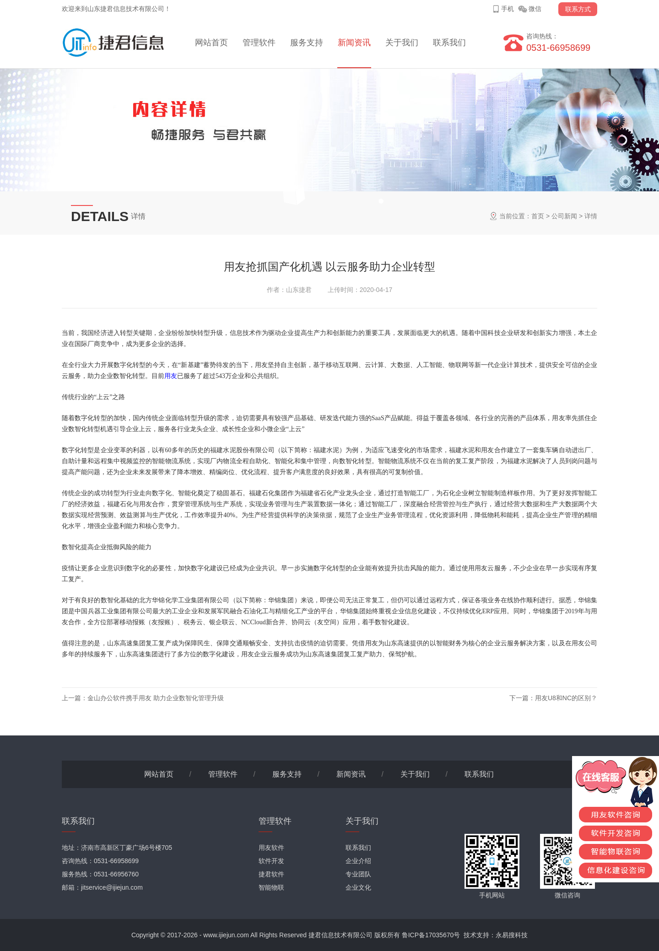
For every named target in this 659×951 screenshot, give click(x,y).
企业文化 (358, 887)
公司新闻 (564, 216)
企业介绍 (358, 861)
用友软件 (271, 847)
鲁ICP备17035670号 (431, 935)
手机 (507, 8)
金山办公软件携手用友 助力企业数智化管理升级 (155, 698)
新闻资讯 (354, 42)
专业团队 (358, 874)
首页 (537, 216)
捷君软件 (271, 874)
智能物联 (271, 887)
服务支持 (306, 42)
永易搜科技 (512, 935)
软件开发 (271, 861)
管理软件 (259, 42)
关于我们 (401, 42)
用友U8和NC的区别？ (566, 698)
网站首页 (211, 42)
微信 (535, 8)
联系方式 (578, 9)
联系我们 (449, 42)
